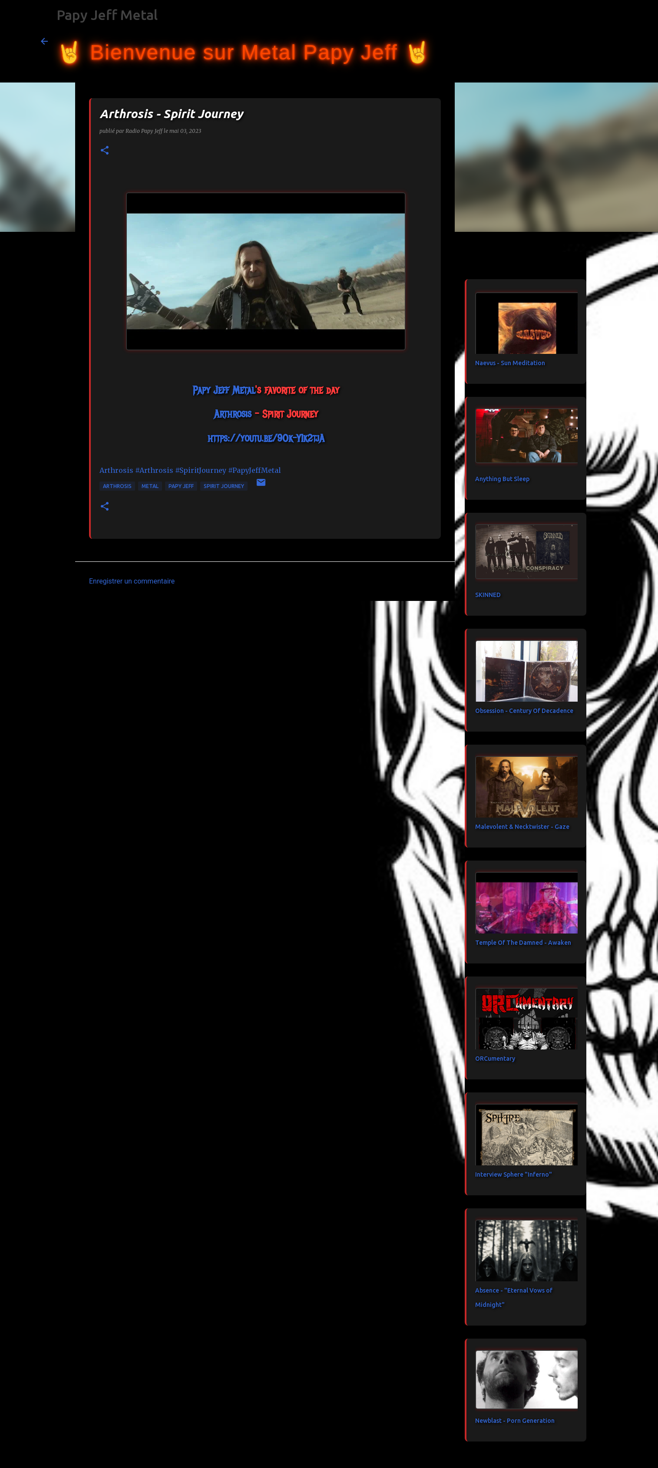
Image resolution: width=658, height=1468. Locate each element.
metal (150, 486)
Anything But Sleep (502, 478)
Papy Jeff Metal (107, 15)
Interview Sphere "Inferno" (513, 1174)
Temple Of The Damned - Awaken (523, 942)
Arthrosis (117, 486)
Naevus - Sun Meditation (510, 363)
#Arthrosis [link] (154, 470)
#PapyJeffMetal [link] (254, 470)
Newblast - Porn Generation (515, 1420)
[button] (104, 151)
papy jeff (181, 486)
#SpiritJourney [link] (200, 470)
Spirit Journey (224, 486)
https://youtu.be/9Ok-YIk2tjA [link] (266, 438)
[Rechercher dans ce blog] (573, 41)
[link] (224, 389)
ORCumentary (495, 1058)
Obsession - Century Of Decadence (524, 710)
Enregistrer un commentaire (132, 581)
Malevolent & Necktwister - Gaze (522, 826)
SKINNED (488, 594)
